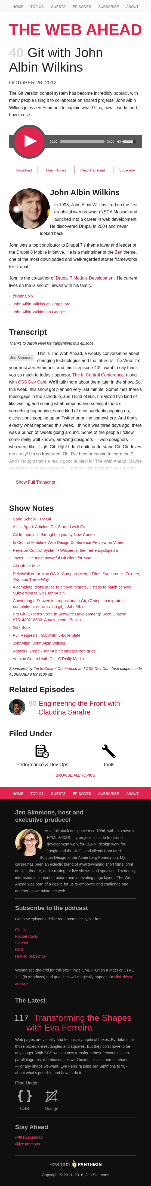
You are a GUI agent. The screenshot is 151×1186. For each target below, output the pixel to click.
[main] (75, 410)
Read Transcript (92, 170)
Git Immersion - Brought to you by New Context (55, 534)
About (132, 7)
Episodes (82, 7)
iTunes (21, 929)
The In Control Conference (98, 375)
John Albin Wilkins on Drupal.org (41, 304)
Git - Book (21, 627)
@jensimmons (27, 1144)
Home (18, 7)
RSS (19, 949)
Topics (37, 7)
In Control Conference (58, 668)
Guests (58, 7)
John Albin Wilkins (85, 192)
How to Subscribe (30, 956)
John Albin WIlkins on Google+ (40, 312)
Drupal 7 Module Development (85, 278)
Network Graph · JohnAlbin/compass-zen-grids (54, 651)
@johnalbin (23, 296)
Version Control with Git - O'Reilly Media (48, 659)
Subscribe (108, 7)
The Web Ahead (75, 29)
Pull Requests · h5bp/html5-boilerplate (47, 635)
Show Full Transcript (35, 482)
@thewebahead (29, 1137)
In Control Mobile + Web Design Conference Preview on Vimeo (69, 542)
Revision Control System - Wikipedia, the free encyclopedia (65, 550)
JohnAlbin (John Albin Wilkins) (39, 643)
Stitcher (22, 943)
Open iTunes (56, 170)
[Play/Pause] (29, 141)
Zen (118, 252)
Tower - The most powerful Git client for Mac (52, 558)
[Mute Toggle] (119, 141)
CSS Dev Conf (32, 382)
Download (24, 170)
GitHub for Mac (26, 566)
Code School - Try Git (32, 519)
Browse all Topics (75, 775)
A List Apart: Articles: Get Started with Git (49, 527)
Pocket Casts (26, 936)
